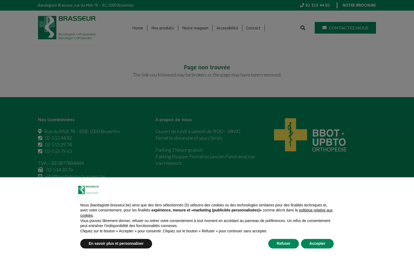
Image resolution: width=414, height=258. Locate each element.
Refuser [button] (283, 243)
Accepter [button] (317, 243)
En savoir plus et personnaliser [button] (116, 243)
